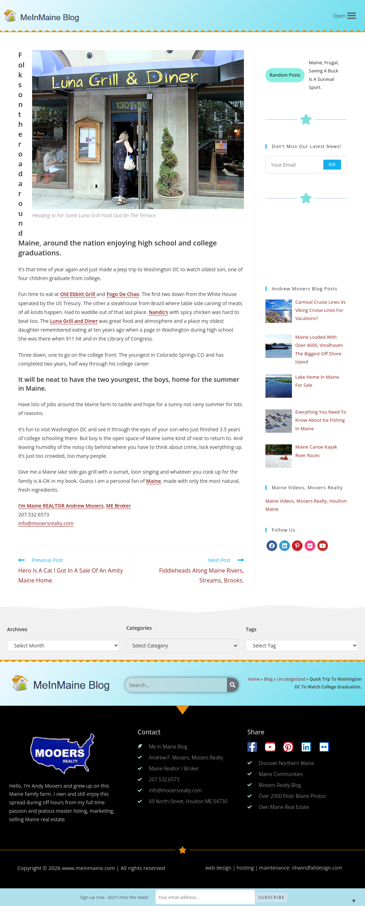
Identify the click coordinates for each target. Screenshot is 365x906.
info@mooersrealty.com (46, 523)
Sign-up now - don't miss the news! (121, 897)
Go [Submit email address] (332, 164)
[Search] (233, 685)
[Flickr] (310, 545)
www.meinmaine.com (88, 867)
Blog (268, 679)
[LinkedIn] (284, 545)
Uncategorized (291, 679)
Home (254, 679)
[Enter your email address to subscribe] (306, 164)
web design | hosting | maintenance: (248, 867)
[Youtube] (322, 545)
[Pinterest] (297, 545)
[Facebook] (272, 545)
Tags (251, 629)
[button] (339, 16)
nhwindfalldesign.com (317, 867)
